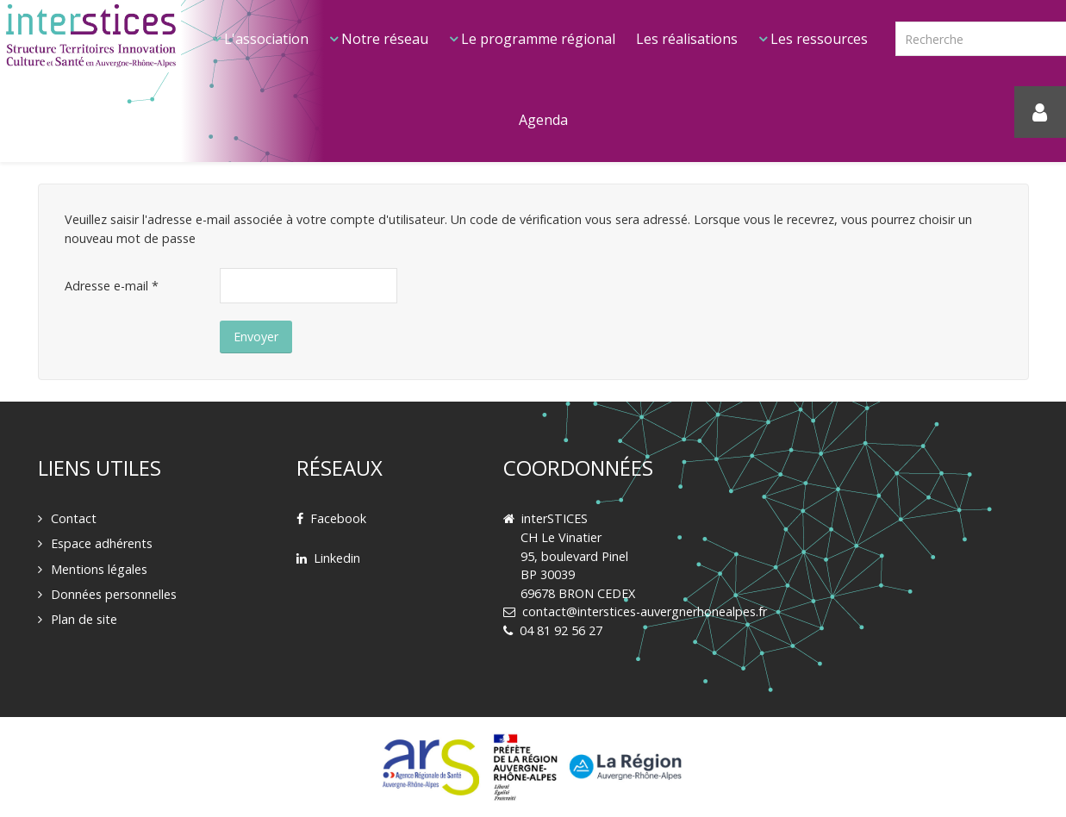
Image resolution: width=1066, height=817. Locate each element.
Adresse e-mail (112, 286)
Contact (74, 518)
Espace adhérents (102, 543)
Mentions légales (99, 569)
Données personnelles (114, 594)
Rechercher (895, 0)
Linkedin (337, 558)
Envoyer (256, 336)
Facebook (338, 518)
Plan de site (84, 619)
